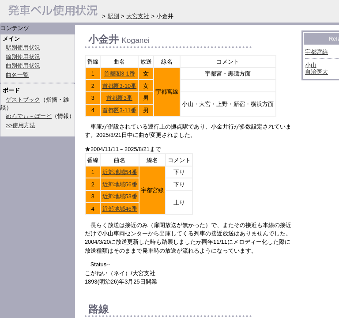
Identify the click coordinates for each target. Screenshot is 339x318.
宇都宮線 (316, 52)
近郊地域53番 (119, 196)
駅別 (113, 16)
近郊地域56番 (119, 184)
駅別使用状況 (23, 47)
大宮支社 (137, 16)
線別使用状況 (23, 56)
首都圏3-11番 (119, 110)
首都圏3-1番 (119, 73)
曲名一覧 (17, 75)
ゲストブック (23, 99)
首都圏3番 (119, 98)
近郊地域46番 (119, 208)
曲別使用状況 (23, 65)
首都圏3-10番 (119, 86)
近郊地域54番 (119, 172)
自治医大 (316, 71)
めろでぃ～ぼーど (29, 116)
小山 (310, 65)
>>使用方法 (20, 125)
